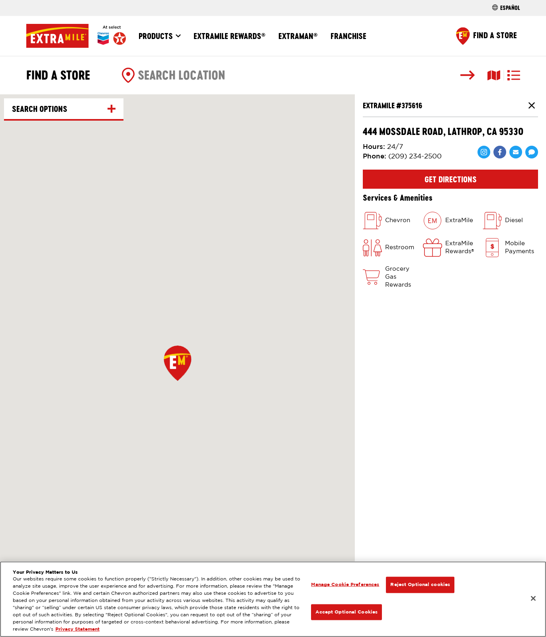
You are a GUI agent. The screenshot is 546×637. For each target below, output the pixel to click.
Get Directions (451, 179)
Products (156, 36)
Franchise (348, 36)
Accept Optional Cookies (346, 612)
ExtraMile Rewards (230, 36)
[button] (178, 363)
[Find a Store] (486, 36)
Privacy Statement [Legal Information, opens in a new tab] (77, 629)
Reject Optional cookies (420, 584)
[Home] (76, 35)
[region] (273, 599)
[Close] (533, 598)
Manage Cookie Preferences (345, 584)
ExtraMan (298, 36)
